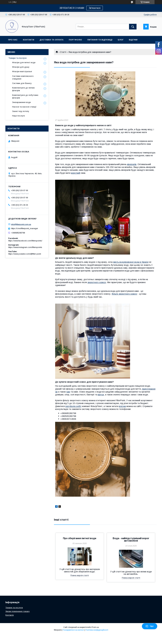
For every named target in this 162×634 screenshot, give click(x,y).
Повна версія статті (79, 575)
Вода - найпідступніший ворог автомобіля (131, 539)
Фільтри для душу (20, 67)
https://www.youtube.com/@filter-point (24, 254)
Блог (120, 40)
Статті (63, 52)
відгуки (122, 406)
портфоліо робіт (73, 406)
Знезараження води (21, 102)
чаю (68, 392)
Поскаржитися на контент (73, 630)
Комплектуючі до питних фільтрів (23, 89)
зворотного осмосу (97, 282)
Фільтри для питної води (23, 62)
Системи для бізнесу (22, 83)
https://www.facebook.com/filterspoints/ (25, 241)
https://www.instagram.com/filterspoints (25, 247)
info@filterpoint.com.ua (21, 224)
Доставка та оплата (51, 40)
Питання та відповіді (99, 40)
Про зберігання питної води (79, 538)
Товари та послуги (17, 58)
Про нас (13, 40)
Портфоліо (75, 40)
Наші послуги (18, 116)
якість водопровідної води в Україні (130, 262)
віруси (101, 394)
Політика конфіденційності (96, 630)
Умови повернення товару (17, 611)
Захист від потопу (20, 111)
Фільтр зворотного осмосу (124, 294)
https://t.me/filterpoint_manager (24, 228)
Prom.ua (95, 627)
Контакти (28, 40)
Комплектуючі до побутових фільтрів (25, 96)
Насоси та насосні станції (24, 107)
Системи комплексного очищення (23, 77)
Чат (150, 626)
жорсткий (75, 173)
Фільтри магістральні (22, 71)
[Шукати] (133, 26)
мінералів (131, 164)
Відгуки (133, 40)
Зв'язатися (94, 8)
